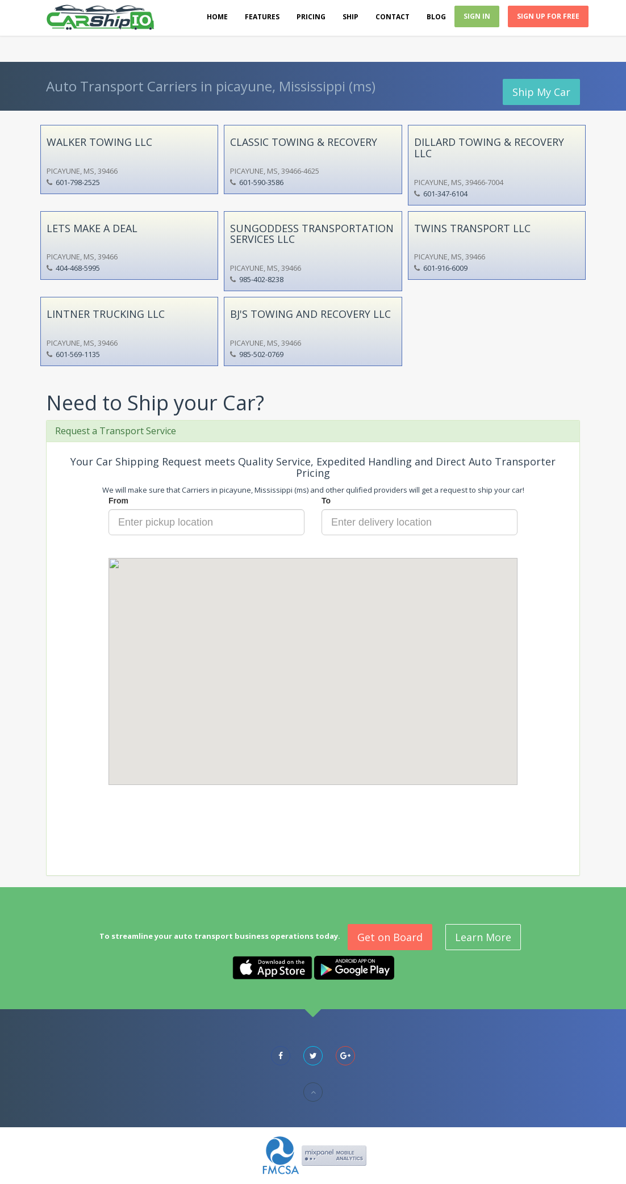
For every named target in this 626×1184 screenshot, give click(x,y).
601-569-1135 (78, 354)
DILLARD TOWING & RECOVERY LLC (489, 147)
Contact (392, 17)
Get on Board (390, 937)
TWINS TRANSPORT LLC (472, 228)
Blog (436, 17)
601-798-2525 (78, 182)
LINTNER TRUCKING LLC (106, 314)
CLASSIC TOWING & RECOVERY (303, 142)
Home (217, 17)
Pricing (311, 17)
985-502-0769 (261, 354)
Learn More (483, 937)
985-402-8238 (261, 279)
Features (262, 17)
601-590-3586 (261, 182)
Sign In (477, 16)
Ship (350, 17)
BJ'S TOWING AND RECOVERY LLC (310, 314)
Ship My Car (541, 92)
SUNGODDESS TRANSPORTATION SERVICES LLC (312, 233)
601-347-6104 (445, 193)
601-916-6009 (445, 268)
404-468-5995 (78, 268)
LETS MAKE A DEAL (92, 228)
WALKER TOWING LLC (99, 142)
